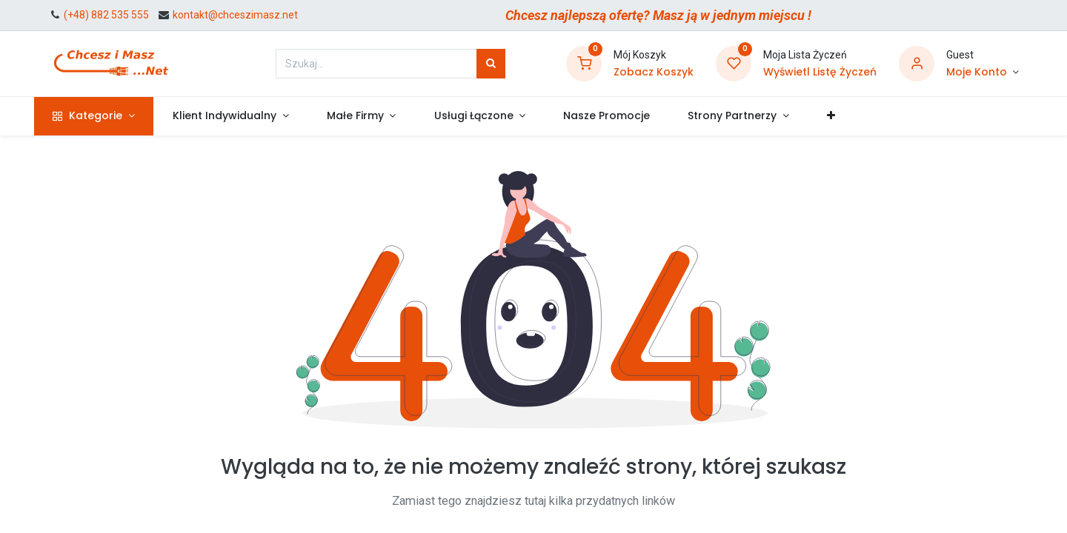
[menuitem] (621, 116)
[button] (845, 116)
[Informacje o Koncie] (982, 72)
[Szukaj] (490, 63)
